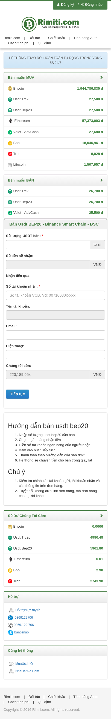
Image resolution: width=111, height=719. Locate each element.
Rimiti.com (12, 38)
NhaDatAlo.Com (23, 671)
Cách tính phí (18, 43)
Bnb (55, 143)
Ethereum (55, 121)
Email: (11, 326)
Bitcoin (55, 88)
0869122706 (20, 617)
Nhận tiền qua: (18, 276)
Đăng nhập (92, 4)
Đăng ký (65, 4)
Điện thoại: (15, 346)
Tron (55, 154)
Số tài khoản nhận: (23, 286)
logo (55, 24)
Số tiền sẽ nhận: (19, 256)
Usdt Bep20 (55, 110)
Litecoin (55, 164)
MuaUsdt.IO (20, 664)
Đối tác (34, 38)
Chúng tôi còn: (18, 366)
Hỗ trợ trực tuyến (24, 610)
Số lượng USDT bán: (24, 236)
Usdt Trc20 (55, 99)
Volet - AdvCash (55, 132)
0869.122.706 (21, 625)
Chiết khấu (56, 38)
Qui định (44, 43)
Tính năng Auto (85, 38)
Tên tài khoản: (18, 306)
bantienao (18, 632)
